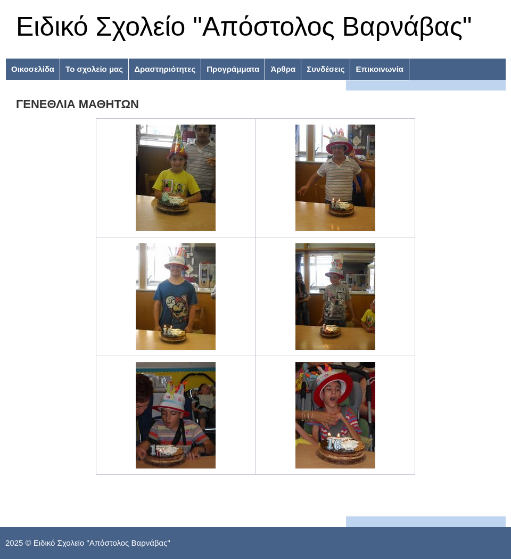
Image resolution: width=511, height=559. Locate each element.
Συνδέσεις (325, 68)
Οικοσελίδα (32, 68)
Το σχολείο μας (94, 68)
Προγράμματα (233, 68)
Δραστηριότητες (164, 68)
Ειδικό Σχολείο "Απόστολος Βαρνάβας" (244, 27)
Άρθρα (282, 68)
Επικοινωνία (379, 68)
